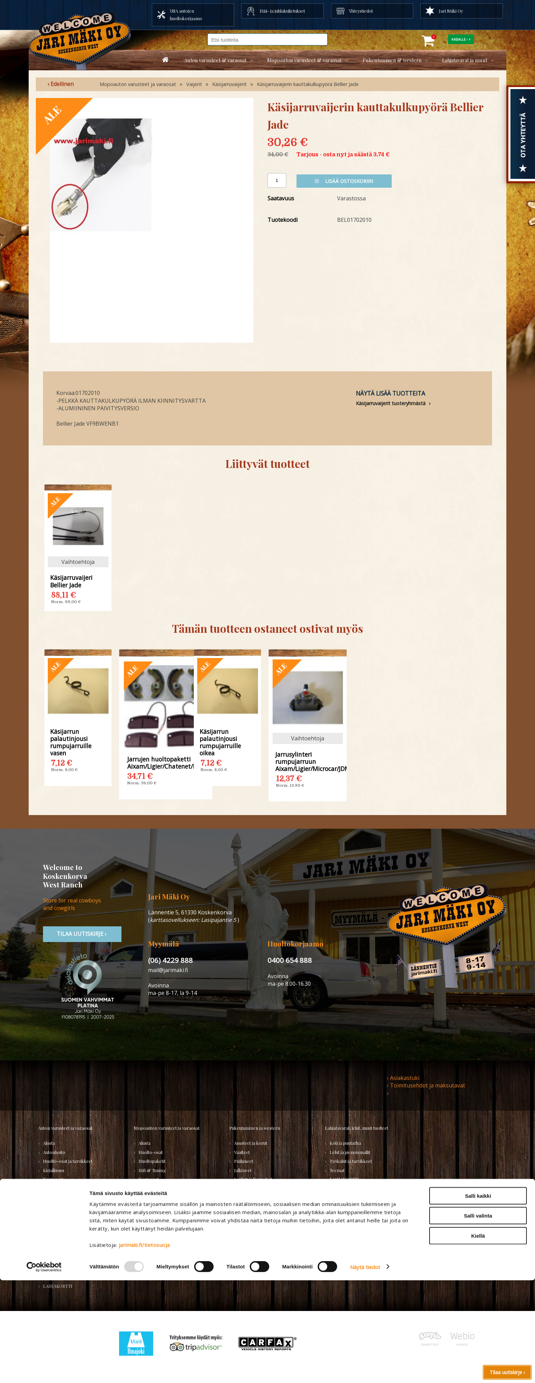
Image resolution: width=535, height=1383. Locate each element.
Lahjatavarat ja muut (464, 60)
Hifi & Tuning (152, 1170)
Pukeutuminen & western (392, 60)
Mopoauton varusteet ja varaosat (138, 84)
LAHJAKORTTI (153, 1260)
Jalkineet (242, 1170)
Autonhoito (54, 1152)
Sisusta (50, 1197)
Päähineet (243, 1161)
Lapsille (241, 1188)
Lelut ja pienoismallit (350, 1152)
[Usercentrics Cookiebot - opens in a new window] (44, 1370)
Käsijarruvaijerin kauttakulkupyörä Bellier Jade (308, 84)
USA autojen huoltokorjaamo (186, 14)
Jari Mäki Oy (451, 11)
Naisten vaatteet (250, 1197)
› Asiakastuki (403, 1078)
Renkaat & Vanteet (157, 1188)
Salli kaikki (478, 1298)
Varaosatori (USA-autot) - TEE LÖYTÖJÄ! (70, 1254)
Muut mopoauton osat (161, 1233)
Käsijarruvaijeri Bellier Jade (71, 580)
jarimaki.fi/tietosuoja (144, 1347)
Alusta (49, 1143)
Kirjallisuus (53, 1170)
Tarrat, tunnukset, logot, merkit (74, 1215)
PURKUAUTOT (57, 1277)
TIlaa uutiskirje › (82, 934)
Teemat (337, 1170)
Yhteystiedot (361, 11)
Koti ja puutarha (345, 1143)
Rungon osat (151, 1197)
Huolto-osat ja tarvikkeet (67, 1161)
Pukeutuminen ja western (254, 1128)
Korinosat (53, 1179)
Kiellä (478, 1338)
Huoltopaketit (152, 1161)
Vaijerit (194, 84)
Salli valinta (478, 1319)
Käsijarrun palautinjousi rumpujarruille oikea (220, 742)
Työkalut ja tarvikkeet (351, 1161)
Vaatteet (242, 1152)
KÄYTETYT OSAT (155, 1251)
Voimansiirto (56, 1233)
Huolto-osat (151, 1152)
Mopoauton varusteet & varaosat (304, 60)
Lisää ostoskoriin (344, 181)
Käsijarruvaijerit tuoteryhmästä (390, 403)
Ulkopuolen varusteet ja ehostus (74, 1224)
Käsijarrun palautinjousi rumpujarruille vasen (70, 742)
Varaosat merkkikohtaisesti (166, 1242)
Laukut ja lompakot (253, 1179)
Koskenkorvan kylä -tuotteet (358, 1188)
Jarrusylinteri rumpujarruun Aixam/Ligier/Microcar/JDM (307, 761)
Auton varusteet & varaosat (215, 60)
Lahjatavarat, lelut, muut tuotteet (356, 1128)
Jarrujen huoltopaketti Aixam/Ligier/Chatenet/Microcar (166, 762)
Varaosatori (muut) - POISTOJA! (74, 1268)
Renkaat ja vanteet (61, 1188)
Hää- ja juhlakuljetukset (282, 11)
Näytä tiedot (365, 1369)
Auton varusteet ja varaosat (65, 1128)
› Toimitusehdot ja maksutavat (426, 1085)
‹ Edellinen (60, 84)
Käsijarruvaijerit (229, 84)
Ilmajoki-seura (344, 1197)
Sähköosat (53, 1206)
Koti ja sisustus (248, 1206)
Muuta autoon (57, 1242)
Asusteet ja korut (250, 1143)
